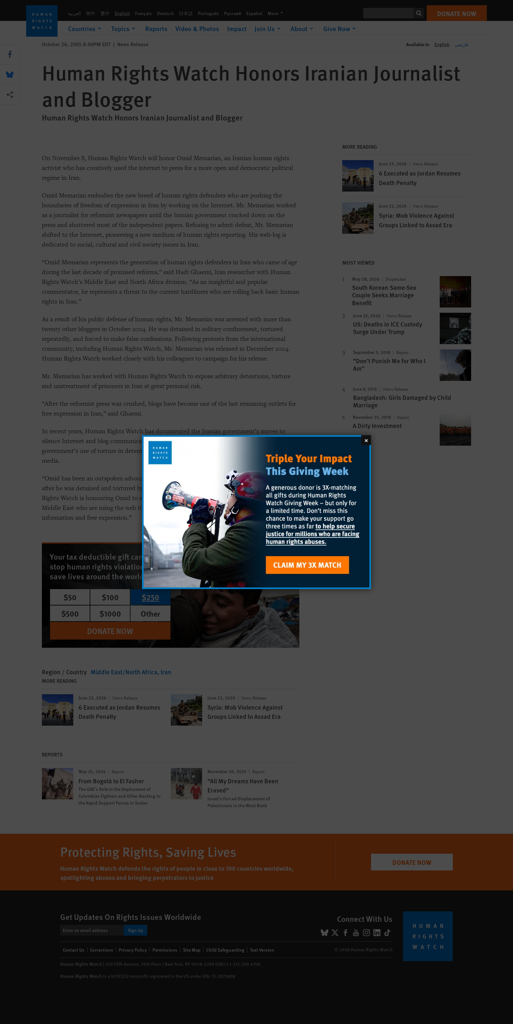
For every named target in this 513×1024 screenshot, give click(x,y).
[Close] (366, 440)
